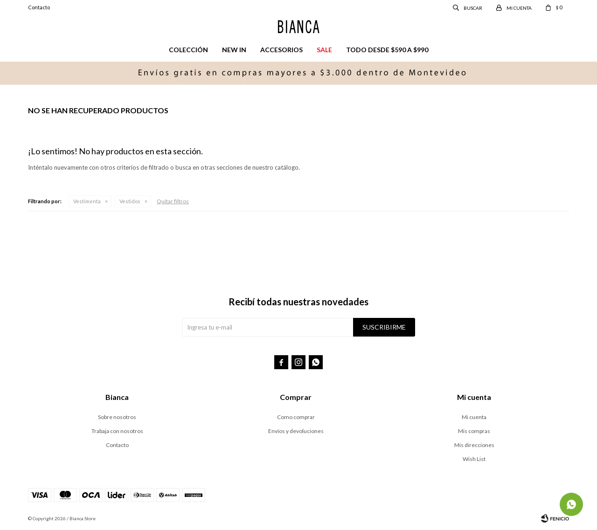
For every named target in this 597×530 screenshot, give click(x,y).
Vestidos (129, 201)
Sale (324, 50)
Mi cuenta (474, 416)
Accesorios (281, 50)
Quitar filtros (173, 201)
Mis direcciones (474, 444)
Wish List (474, 458)
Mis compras (474, 430)
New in (234, 50)
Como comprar (296, 416)
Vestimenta (87, 201)
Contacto (39, 7)
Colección (188, 50)
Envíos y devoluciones (296, 430)
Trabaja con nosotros (117, 430)
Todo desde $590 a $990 (387, 50)
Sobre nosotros (117, 416)
